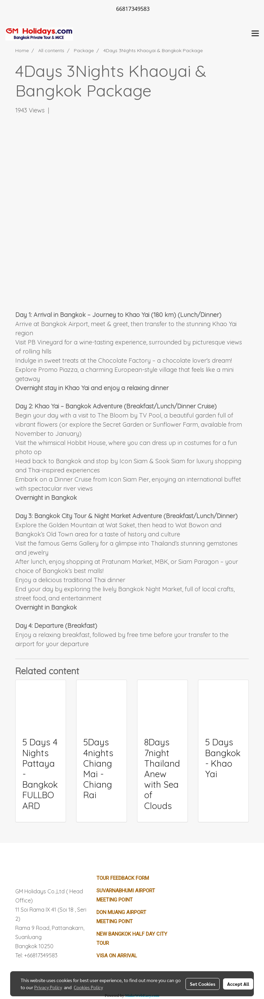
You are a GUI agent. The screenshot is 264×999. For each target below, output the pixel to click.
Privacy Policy (48, 987)
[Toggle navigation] (255, 33)
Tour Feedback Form (122, 878)
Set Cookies (202, 984)
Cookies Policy (88, 987)
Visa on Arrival (116, 956)
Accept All (238, 984)
